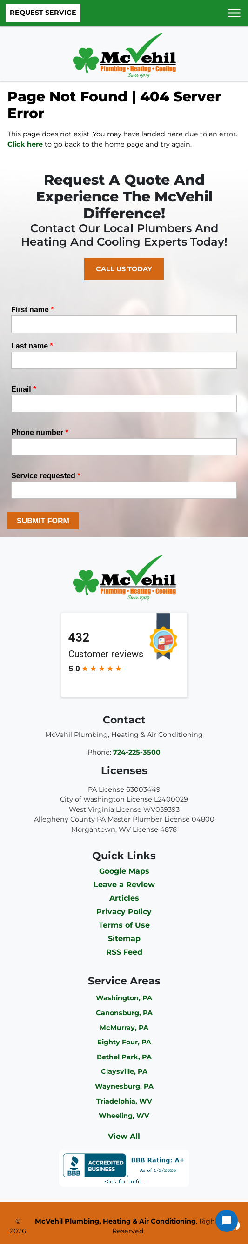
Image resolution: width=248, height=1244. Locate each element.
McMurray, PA (124, 1027)
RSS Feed (124, 952)
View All (124, 1136)
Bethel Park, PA (124, 1057)
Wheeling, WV (124, 1115)
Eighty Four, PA (124, 1042)
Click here (25, 144)
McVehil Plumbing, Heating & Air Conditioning (115, 1221)
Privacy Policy (124, 911)
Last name (32, 346)
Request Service (43, 12)
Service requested (45, 476)
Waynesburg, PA (124, 1086)
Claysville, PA (124, 1071)
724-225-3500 (137, 752)
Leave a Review (124, 884)
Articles (124, 898)
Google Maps (124, 871)
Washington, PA (124, 998)
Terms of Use (124, 925)
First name (32, 310)
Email (23, 389)
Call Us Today (124, 269)
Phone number (39, 432)
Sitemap (124, 938)
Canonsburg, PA (124, 1013)
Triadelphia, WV (124, 1101)
